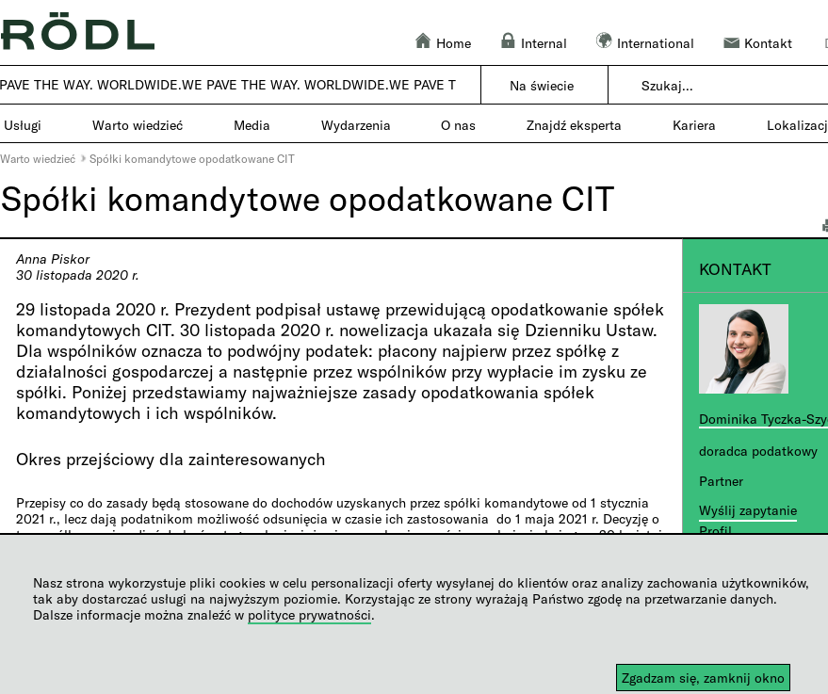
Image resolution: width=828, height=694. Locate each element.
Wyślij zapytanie (748, 510)
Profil (715, 531)
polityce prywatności (309, 614)
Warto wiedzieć (37, 158)
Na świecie (542, 85)
